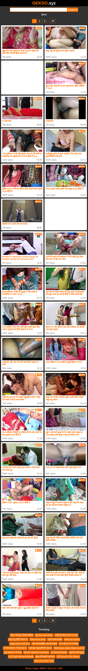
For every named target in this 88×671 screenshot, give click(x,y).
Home (28, 668)
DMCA (43, 668)
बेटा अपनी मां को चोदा (13, 652)
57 (53, 21)
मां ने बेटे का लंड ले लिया (68, 644)
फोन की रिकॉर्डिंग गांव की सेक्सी (44, 644)
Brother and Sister (44, 635)
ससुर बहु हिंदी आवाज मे (18, 639)
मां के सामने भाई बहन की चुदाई (21, 656)
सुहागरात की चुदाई (76, 652)
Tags (35, 668)
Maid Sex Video (71, 639)
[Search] (38, 10)
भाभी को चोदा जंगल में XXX (66, 635)
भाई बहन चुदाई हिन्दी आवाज (40, 648)
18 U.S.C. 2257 (55, 668)
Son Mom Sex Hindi (44, 661)
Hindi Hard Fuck (37, 639)
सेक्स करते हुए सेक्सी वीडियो (22, 635)
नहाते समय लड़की (55, 639)
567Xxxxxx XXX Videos (68, 656)
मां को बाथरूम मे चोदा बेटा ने (15, 648)
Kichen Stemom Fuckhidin (36, 652)
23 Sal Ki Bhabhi (59, 652)
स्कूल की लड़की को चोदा (45, 656)
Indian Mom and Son (20, 644)
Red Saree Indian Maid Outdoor (69, 648)
